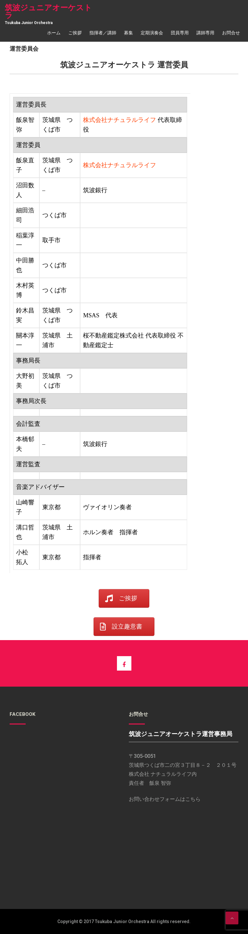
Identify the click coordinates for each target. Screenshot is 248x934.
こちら (193, 799)
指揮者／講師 (102, 32)
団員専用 (180, 32)
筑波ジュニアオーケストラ (48, 11)
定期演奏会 (152, 32)
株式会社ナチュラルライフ (120, 119)
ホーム (54, 32)
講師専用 (205, 32)
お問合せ (231, 32)
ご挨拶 (75, 32)
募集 (128, 32)
